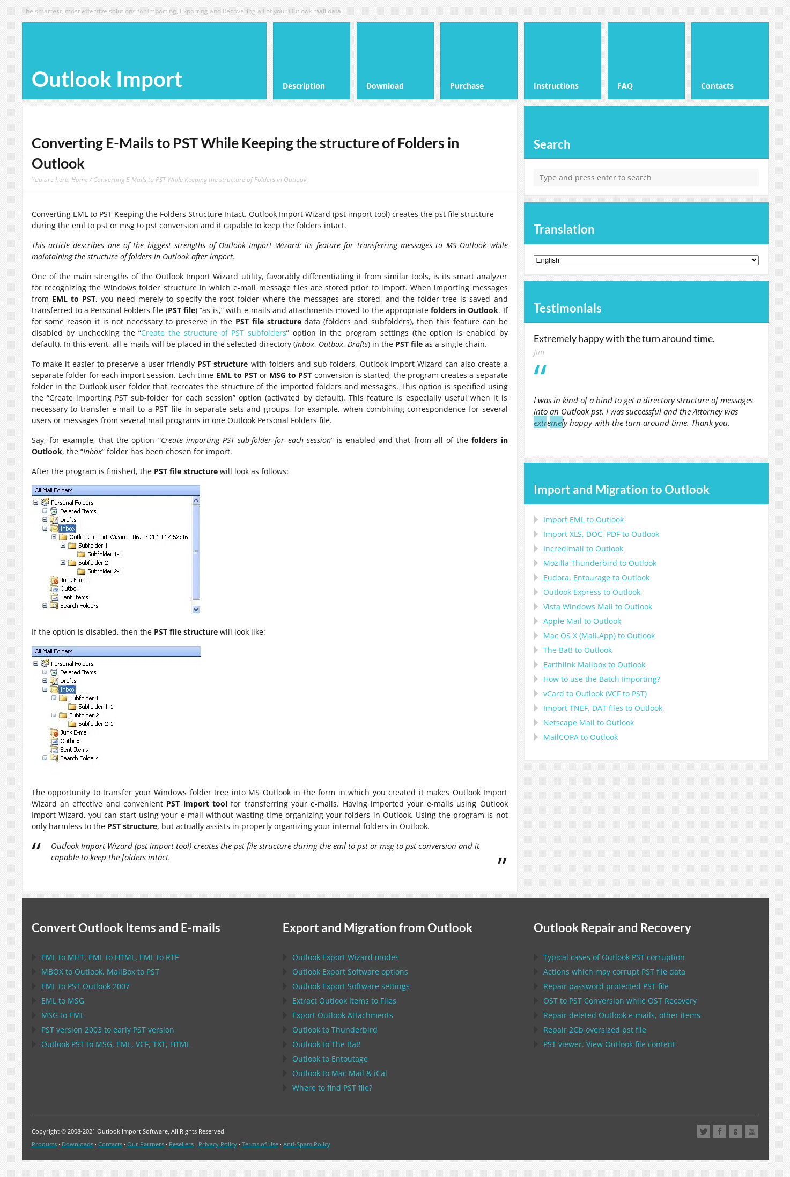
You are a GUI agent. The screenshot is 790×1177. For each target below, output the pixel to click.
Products (44, 1144)
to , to (100, 972)
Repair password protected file (606, 986)
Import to (583, 519)
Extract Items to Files (344, 1001)
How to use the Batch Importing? (601, 679)
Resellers (181, 1144)
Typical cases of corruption (614, 957)
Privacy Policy (217, 1144)
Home (79, 179)
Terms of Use (260, 1144)
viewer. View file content (609, 1044)
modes (345, 957)
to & (339, 1073)
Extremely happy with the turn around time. (624, 338)
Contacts (110, 1144)
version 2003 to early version (107, 1030)
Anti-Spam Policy (306, 1144)
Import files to (602, 708)
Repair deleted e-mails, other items (621, 1015)
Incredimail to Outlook (583, 548)
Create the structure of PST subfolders (213, 333)
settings (351, 986)
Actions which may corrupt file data (614, 972)
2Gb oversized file (594, 1030)
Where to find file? (332, 1087)
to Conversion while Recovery (620, 1001)
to (599, 563)
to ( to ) (595, 693)
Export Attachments (342, 1015)
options (350, 972)
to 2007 (85, 986)
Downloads (77, 1144)
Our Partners (145, 1144)
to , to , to (110, 957)
